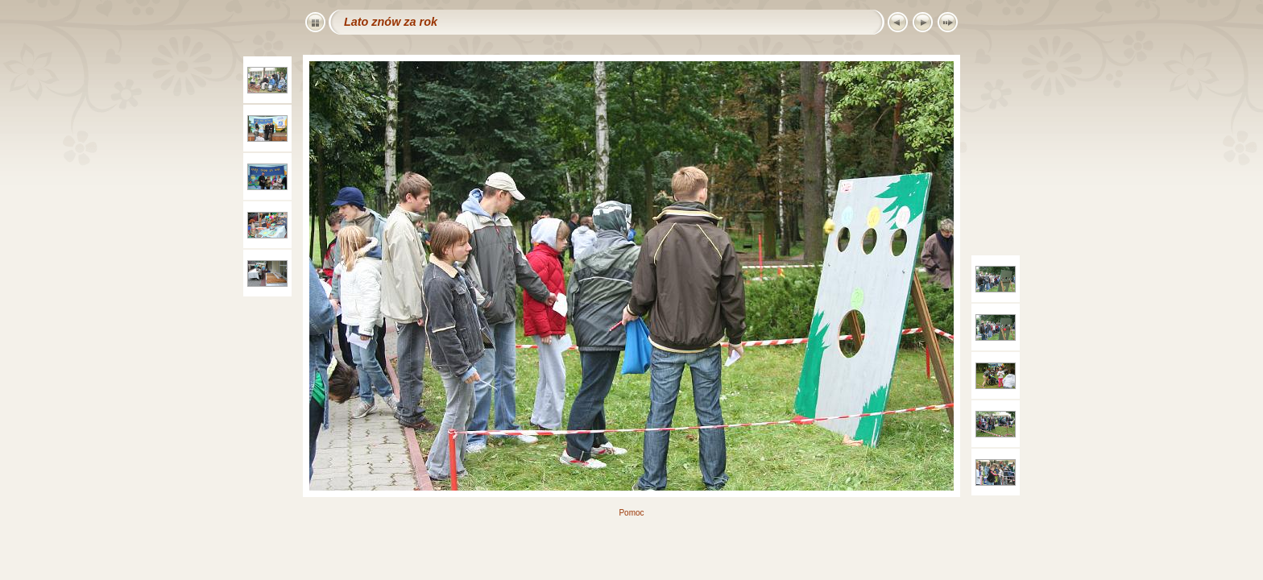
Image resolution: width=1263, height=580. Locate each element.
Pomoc (631, 512)
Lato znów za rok (390, 21)
